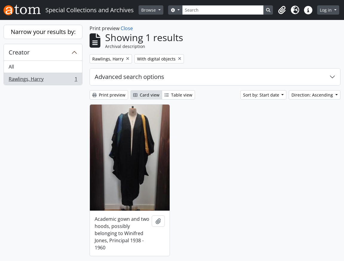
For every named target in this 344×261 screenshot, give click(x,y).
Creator (19, 52)
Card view (146, 95)
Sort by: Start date (261, 95)
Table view (178, 95)
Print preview (108, 95)
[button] (281, 10)
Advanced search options (129, 77)
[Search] (223, 10)
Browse (149, 10)
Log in (326, 10)
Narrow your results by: (43, 32)
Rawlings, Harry (42, 80)
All (11, 66)
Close (127, 28)
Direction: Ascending (312, 95)
